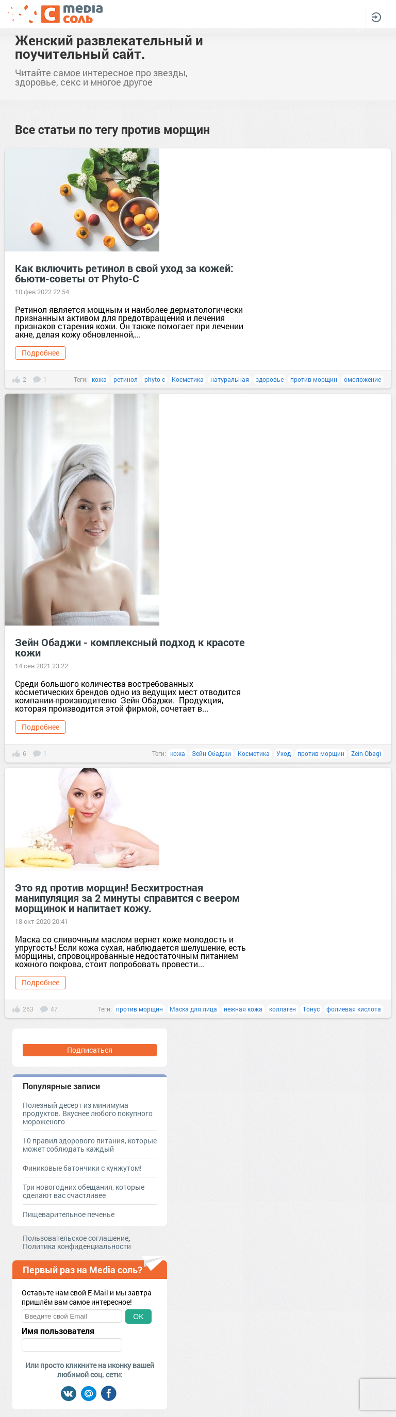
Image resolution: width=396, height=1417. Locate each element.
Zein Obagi (366, 753)
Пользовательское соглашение (75, 1238)
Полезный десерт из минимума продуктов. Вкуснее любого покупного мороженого (88, 1113)
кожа (99, 379)
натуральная (229, 379)
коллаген (282, 1009)
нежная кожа (243, 1009)
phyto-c (154, 379)
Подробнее (40, 353)
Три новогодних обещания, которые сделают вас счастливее (83, 1191)
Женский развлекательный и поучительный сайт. (109, 46)
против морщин (313, 379)
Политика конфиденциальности (77, 1246)
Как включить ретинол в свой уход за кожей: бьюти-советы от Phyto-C (124, 273)
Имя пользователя (58, 1331)
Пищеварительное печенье (68, 1214)
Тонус (311, 1009)
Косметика (188, 379)
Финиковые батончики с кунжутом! (82, 1168)
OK (138, 1316)
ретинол (125, 379)
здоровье (270, 379)
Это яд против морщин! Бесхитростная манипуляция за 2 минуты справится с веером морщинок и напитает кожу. (127, 897)
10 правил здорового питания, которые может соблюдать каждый (90, 1145)
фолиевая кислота (353, 1009)
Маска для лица (193, 1009)
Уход (283, 753)
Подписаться (89, 1050)
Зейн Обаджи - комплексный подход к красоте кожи (130, 647)
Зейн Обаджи (211, 753)
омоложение (362, 379)
